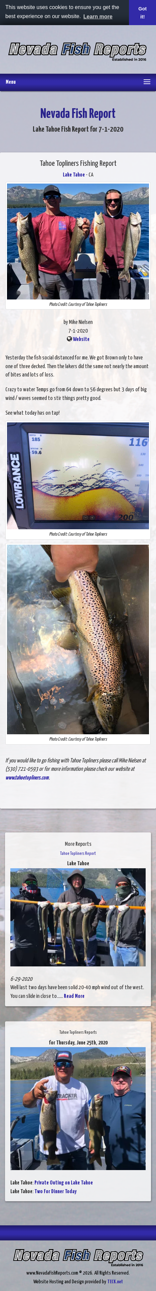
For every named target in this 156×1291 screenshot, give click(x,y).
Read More (74, 996)
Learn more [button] (98, 16)
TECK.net (115, 1281)
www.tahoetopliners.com (27, 778)
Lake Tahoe (74, 175)
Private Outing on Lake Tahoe (63, 1183)
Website (81, 339)
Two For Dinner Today (55, 1192)
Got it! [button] (142, 12)
